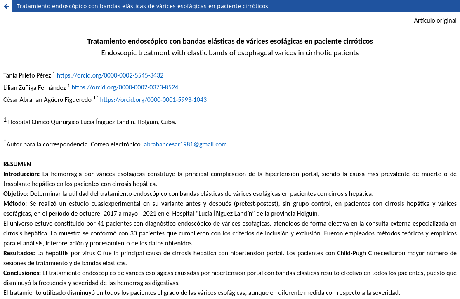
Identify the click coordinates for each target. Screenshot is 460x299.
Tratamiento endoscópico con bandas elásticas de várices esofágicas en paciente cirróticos (142, 6)
